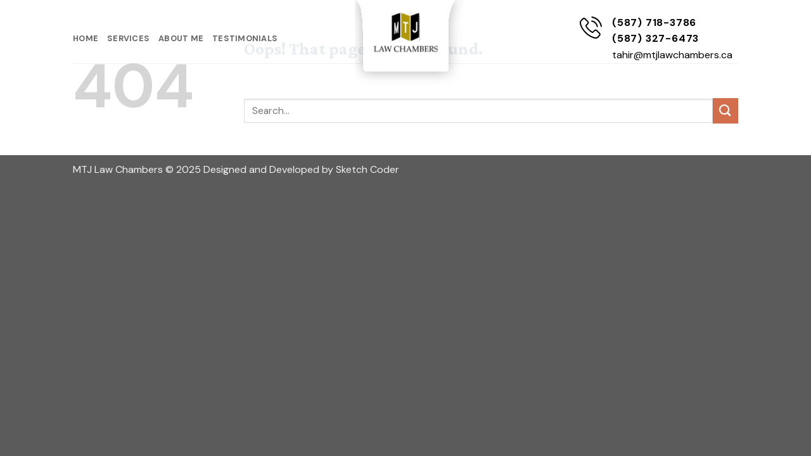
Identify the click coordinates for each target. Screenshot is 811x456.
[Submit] (725, 110)
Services (128, 38)
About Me (180, 38)
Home (85, 38)
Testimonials (245, 38)
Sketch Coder (367, 169)
